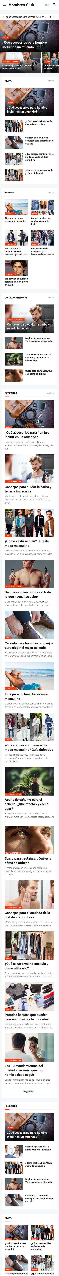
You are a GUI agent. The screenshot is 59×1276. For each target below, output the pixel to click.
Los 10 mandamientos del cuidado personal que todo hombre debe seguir (24, 1070)
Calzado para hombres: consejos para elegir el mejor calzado (39, 140)
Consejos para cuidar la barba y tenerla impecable (28, 489)
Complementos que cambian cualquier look (41, 221)
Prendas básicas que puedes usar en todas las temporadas (27, 1017)
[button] (4, 5)
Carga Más (28, 1091)
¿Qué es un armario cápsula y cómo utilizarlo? (39, 172)
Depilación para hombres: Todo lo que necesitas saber (39, 340)
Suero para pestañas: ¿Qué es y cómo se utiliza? (38, 372)
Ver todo (50, 81)
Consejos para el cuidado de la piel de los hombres (27, 915)
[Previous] (50, 16)
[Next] (54, 16)
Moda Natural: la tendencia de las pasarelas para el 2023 (16, 251)
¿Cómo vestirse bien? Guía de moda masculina (38, 123)
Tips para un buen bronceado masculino (15, 219)
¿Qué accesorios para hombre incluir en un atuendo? (26, 17)
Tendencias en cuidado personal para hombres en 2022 (16, 281)
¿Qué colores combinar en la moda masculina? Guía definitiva (39, 157)
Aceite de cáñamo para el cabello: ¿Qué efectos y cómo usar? (38, 357)
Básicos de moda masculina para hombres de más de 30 (42, 251)
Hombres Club (21, 5)
